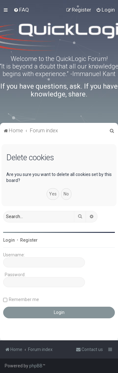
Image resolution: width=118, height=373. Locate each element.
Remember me (24, 299)
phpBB (35, 365)
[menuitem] (21, 9)
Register (29, 240)
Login (9, 240)
